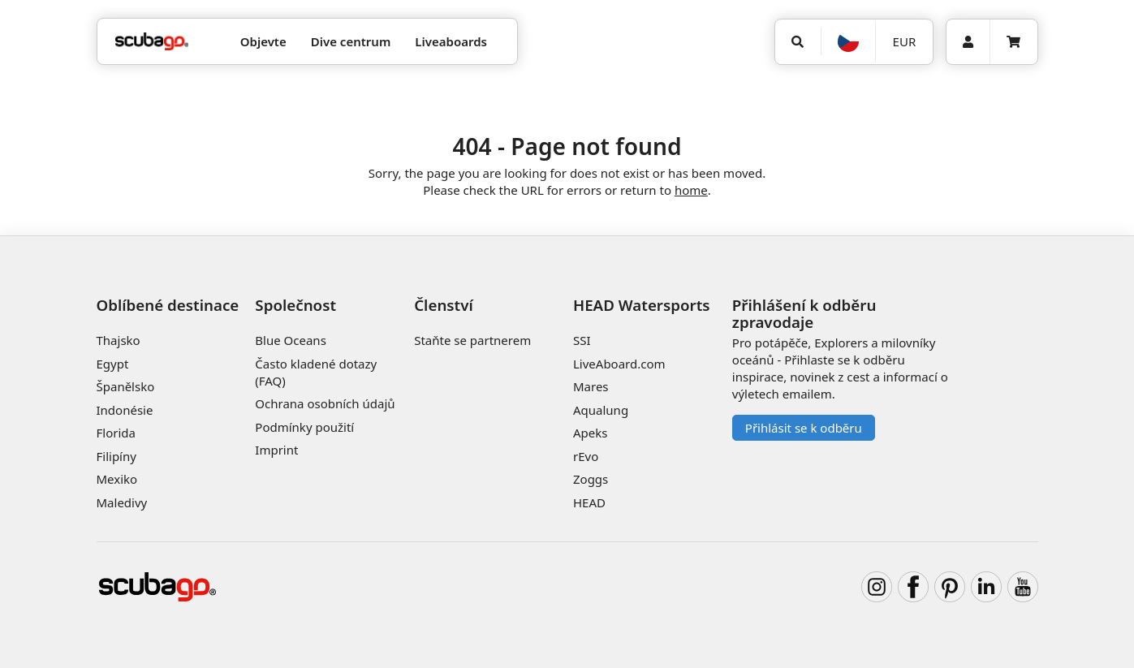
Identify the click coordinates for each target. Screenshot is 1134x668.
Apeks (590, 433)
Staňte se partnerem (472, 340)
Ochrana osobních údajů (325, 403)
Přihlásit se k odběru (803, 428)
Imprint (276, 450)
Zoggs (590, 479)
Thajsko (118, 340)
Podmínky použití (304, 427)
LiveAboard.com (619, 364)
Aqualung (600, 410)
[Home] (151, 41)
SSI (582, 340)
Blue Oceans (290, 340)
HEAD (589, 502)
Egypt (113, 364)
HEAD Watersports (641, 305)
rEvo (585, 456)
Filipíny (116, 456)
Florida (116, 433)
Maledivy (122, 502)
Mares (591, 386)
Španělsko (126, 386)
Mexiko (117, 479)
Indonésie (125, 410)
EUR (904, 41)
